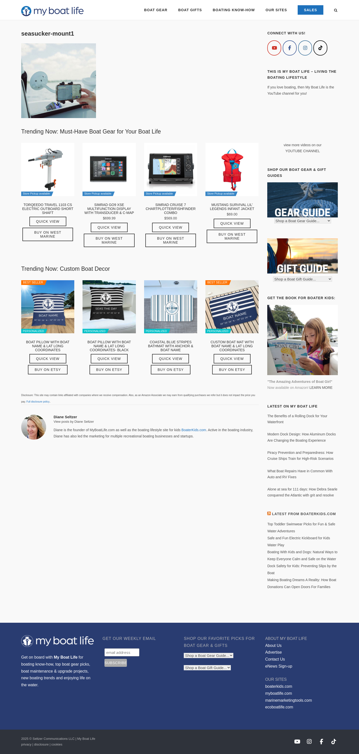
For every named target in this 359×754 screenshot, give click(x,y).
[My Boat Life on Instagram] (305, 48)
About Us (273, 645)
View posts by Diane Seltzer (74, 421)
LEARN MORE (321, 388)
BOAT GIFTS (190, 10)
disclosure (41, 744)
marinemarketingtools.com (288, 700)
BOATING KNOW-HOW (234, 10)
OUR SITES (276, 10)
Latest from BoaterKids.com (304, 514)
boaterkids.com (278, 686)
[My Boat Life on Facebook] (290, 48)
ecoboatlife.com (279, 707)
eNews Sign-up (278, 666)
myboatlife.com (278, 693)
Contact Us (275, 659)
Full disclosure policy (37, 401)
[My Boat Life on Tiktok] (320, 48)
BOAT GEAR (155, 10)
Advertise (273, 652)
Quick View (48, 221)
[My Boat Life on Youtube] (274, 48)
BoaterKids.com (193, 430)
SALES (310, 10)
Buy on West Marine (47, 234)
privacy (26, 744)
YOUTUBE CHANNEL (302, 151)
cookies (56, 744)
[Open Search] (336, 10)
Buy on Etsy (48, 370)
